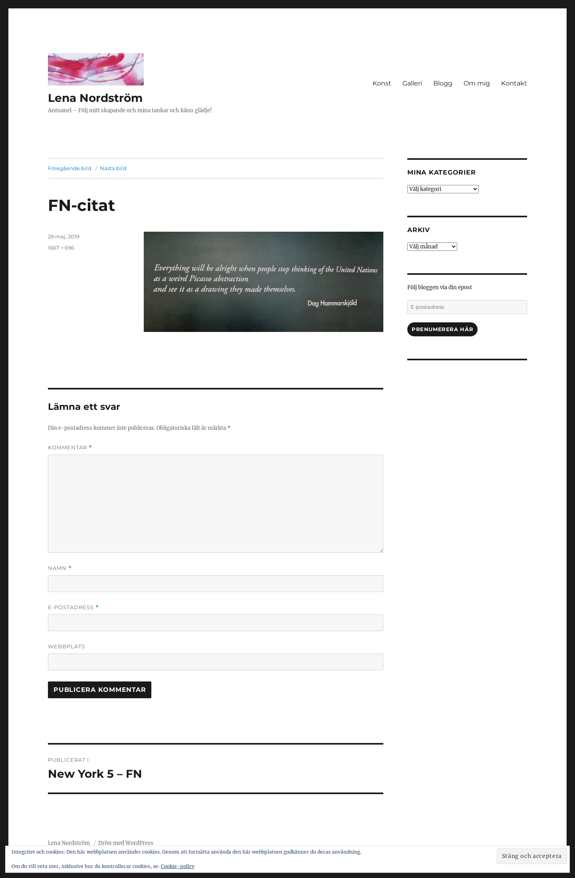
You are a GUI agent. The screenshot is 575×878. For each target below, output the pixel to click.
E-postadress (73, 607)
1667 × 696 (61, 247)
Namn (60, 568)
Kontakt (514, 83)
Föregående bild (69, 168)
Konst (382, 83)
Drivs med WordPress (125, 843)
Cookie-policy (177, 866)
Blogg (442, 83)
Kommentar (70, 447)
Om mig (477, 83)
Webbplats (66, 646)
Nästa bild (113, 168)
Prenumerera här (442, 329)
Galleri (412, 83)
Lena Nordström (95, 98)
